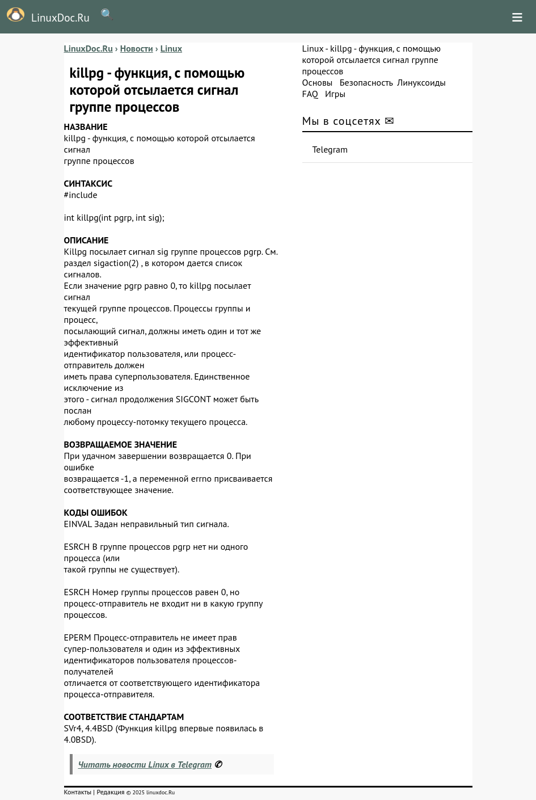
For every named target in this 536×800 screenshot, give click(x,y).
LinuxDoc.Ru (45, 15)
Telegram (330, 149)
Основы (317, 82)
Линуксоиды (421, 82)
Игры (335, 93)
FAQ (310, 93)
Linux (313, 48)
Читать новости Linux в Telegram (145, 764)
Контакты (78, 792)
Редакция (110, 792)
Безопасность (366, 82)
